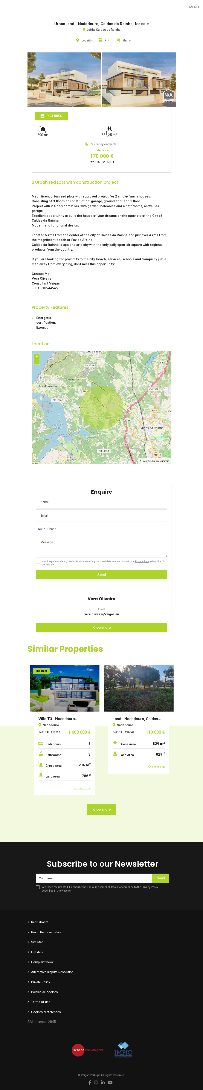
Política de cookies (44, 992)
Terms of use (40, 1002)
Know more (102, 628)
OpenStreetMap (149, 461)
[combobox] (101, 529)
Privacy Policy (143, 561)
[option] (64, 728)
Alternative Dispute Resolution (52, 972)
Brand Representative (46, 932)
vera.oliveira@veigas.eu (101, 614)
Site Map (37, 942)
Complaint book (42, 962)
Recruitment (39, 922)
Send (101, 575)
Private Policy (40, 982)
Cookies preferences (46, 1012)
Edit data (37, 952)
